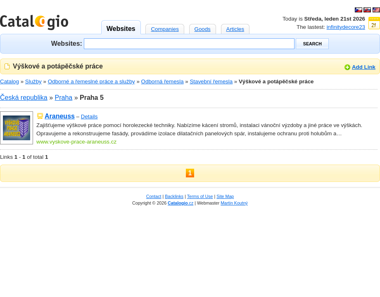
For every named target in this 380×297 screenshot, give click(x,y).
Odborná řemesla (162, 81)
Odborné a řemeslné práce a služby (91, 81)
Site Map (225, 196)
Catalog (9, 81)
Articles (235, 28)
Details (89, 116)
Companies (164, 28)
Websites (121, 26)
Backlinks (174, 196)
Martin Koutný (234, 202)
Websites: (66, 43)
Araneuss (60, 116)
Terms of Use (200, 196)
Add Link (363, 67)
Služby (33, 81)
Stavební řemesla (211, 81)
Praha (64, 97)
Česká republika (24, 97)
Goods (202, 28)
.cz (180, 202)
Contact (154, 196)
